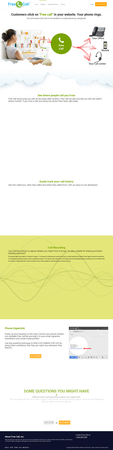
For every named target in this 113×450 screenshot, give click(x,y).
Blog (93, 447)
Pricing (63, 4)
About (7, 447)
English (26, 447)
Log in (92, 4)
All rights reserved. (79, 447)
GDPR (11, 447)
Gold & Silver (87, 447)
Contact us (98, 447)
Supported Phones (53, 4)
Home (36, 4)
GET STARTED (101, 4)
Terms (16, 447)
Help (20, 447)
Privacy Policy (104, 447)
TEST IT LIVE (48, 421)
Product (43, 4)
